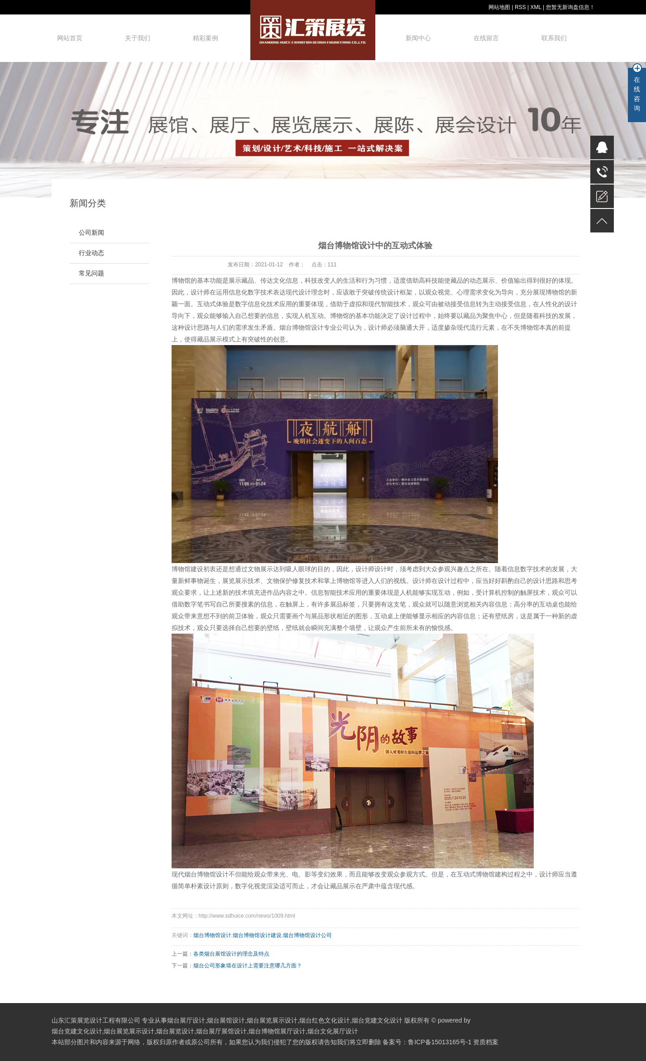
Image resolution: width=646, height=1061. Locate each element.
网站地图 (499, 7)
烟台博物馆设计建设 (257, 935)
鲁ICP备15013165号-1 (439, 1042)
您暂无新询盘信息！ (570, 7)
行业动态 (91, 253)
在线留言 (486, 38)
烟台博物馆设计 (301, 327)
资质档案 (485, 1042)
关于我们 (137, 38)
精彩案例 (205, 38)
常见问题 (91, 273)
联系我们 (554, 38)
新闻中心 (418, 38)
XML (535, 7)
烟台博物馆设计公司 (307, 935)
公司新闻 (91, 232)
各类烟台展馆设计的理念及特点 (231, 954)
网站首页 (69, 38)
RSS (520, 7)
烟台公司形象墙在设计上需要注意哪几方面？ (247, 965)
